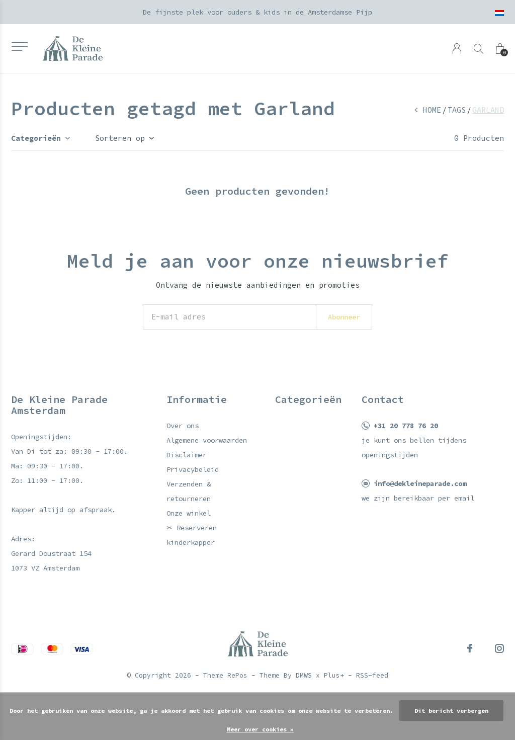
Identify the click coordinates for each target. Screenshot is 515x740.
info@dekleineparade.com (420, 483)
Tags (457, 110)
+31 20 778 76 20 (406, 425)
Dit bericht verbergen (451, 710)
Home (432, 110)
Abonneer (344, 316)
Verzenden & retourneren (188, 491)
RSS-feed (372, 675)
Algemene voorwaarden (206, 440)
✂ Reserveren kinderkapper (191, 535)
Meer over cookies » (260, 729)
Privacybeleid (192, 469)
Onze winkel (188, 513)
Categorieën (36, 138)
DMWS (304, 675)
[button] (19, 46)
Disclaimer (186, 454)
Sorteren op (120, 138)
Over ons (182, 425)
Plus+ (334, 675)
